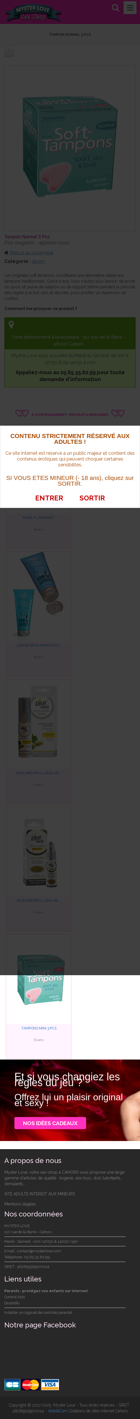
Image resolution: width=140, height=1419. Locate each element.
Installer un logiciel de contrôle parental (38, 1312)
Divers (38, 1039)
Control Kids (14, 1296)
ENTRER (49, 498)
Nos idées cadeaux (51, 1122)
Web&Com (57, 1410)
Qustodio (11, 1302)
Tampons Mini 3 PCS (38, 1028)
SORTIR (92, 498)
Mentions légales (20, 1203)
